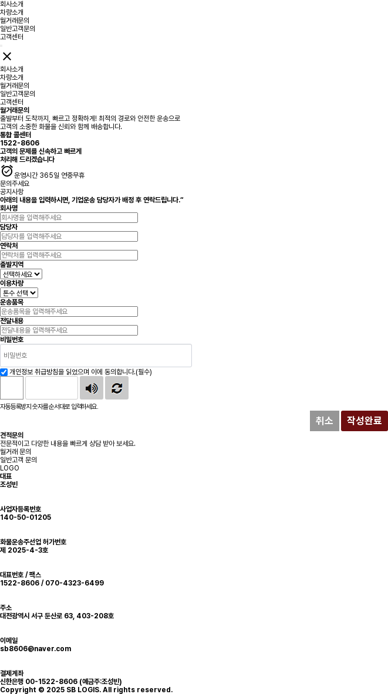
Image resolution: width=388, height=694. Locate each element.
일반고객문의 (17, 29)
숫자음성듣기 (91, 388)
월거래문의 (14, 20)
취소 (324, 420)
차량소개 (11, 12)
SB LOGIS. (83, 690)
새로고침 (117, 388)
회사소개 (11, 4)
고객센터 (11, 37)
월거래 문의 (15, 452)
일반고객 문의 (18, 460)
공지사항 (11, 192)
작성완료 (364, 420)
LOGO (9, 468)
